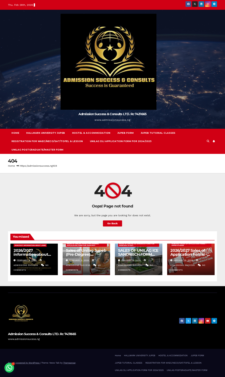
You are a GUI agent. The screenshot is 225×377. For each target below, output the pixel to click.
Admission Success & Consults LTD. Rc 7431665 (112, 114)
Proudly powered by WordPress (24, 363)
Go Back (112, 223)
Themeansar (69, 363)
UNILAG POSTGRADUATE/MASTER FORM (37, 149)
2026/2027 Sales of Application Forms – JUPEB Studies (188, 254)
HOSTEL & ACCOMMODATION (91, 132)
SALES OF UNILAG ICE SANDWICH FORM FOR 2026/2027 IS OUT (136, 244)
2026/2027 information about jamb (30, 245)
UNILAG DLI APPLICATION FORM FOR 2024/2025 (121, 141)
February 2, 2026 (27, 260)
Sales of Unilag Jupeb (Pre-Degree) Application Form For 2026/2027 (83, 244)
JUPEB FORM (125, 132)
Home (15, 132)
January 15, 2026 (184, 260)
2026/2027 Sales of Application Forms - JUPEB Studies (188, 244)
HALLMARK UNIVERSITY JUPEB (45, 132)
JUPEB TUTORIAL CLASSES (158, 132)
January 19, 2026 (131, 260)
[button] (208, 141)
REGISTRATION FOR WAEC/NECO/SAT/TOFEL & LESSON (47, 141)
